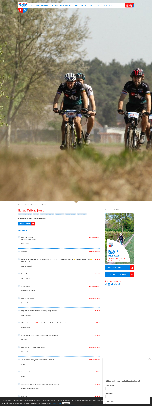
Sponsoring (77, 5)
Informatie (45, 5)
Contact (97, 5)
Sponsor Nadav (27, 223)
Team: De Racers (70, 214)
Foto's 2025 (107, 5)
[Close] (149, 358)
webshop (88, 5)
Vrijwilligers (65, 5)
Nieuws (55, 5)
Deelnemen (34, 5)
